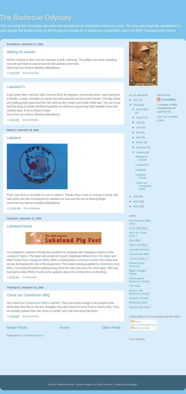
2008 (136, 196)
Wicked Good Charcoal (136, 265)
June (139, 127)
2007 (136, 201)
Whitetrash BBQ (138, 302)
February (141, 147)
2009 (136, 104)
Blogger (132, 384)
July (138, 122)
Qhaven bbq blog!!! (140, 307)
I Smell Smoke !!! (138, 258)
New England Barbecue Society (139, 280)
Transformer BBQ (139, 254)
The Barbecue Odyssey (35, 17)
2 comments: (30, 277)
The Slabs (104, 256)
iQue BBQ (135, 240)
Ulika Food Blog (138, 244)
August (140, 117)
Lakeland (14, 138)
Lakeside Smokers (139, 249)
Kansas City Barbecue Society (139, 292)
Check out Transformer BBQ (28, 295)
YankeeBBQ (168, 99)
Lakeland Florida (19, 226)
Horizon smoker (89, 260)
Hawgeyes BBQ (39, 260)
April (139, 137)
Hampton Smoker (139, 298)
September (142, 109)
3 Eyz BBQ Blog (138, 228)
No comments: (31, 73)
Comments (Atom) (32, 335)
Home (64, 327)
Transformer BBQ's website (42, 302)
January (141, 152)
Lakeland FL (16, 87)
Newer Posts (17, 327)
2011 (136, 99)
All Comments (140, 328)
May (139, 132)
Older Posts (111, 327)
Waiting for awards (21, 52)
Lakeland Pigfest (17, 256)
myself (63, 256)
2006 (136, 206)
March (140, 142)
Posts (136, 321)
